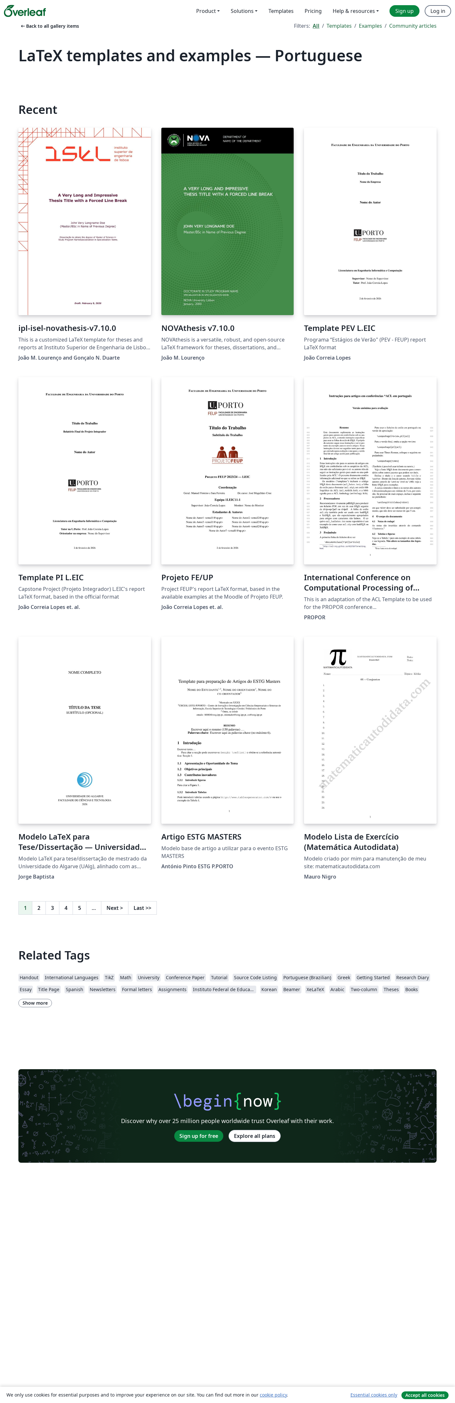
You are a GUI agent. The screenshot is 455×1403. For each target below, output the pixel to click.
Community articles (413, 25)
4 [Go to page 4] (66, 907)
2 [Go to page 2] (38, 907)
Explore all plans (254, 1135)
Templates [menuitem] (281, 11)
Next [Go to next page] (114, 907)
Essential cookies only (373, 1395)
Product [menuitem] (206, 11)
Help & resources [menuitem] (354, 11)
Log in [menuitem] (437, 11)
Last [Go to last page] (142, 907)
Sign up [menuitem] (404, 11)
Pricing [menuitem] (313, 11)
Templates (339, 25)
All (316, 25)
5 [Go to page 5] (79, 907)
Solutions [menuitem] (242, 11)
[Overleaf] (25, 11)
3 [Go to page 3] (52, 907)
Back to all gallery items (49, 26)
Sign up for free (198, 1135)
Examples (370, 25)
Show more (35, 1003)
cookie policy (273, 1395)
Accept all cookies (425, 1395)
